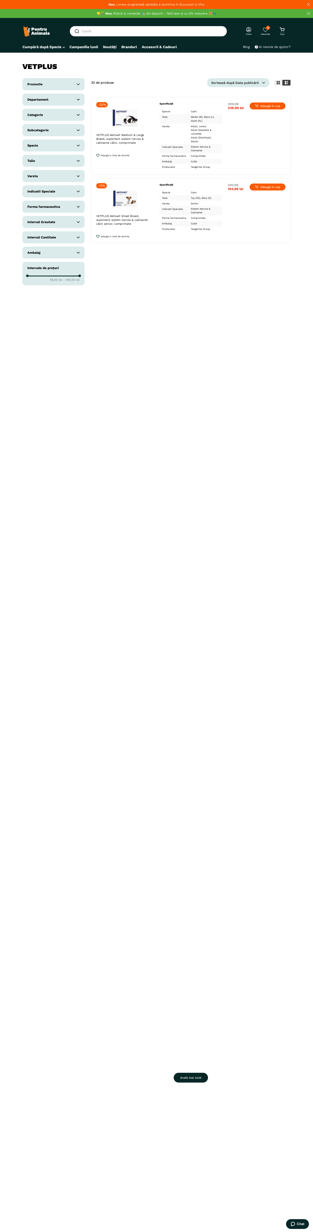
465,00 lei (71, 279)
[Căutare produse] (77, 31)
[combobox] (148, 31)
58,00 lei (56, 279)
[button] (53, 84)
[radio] (278, 83)
